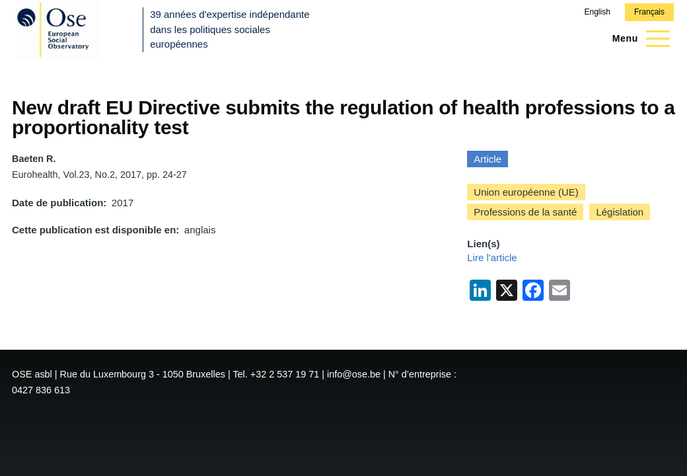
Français (649, 12)
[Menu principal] (637, 38)
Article (487, 159)
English (597, 12)
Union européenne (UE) (526, 192)
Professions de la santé (525, 212)
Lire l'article (492, 257)
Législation (619, 212)
